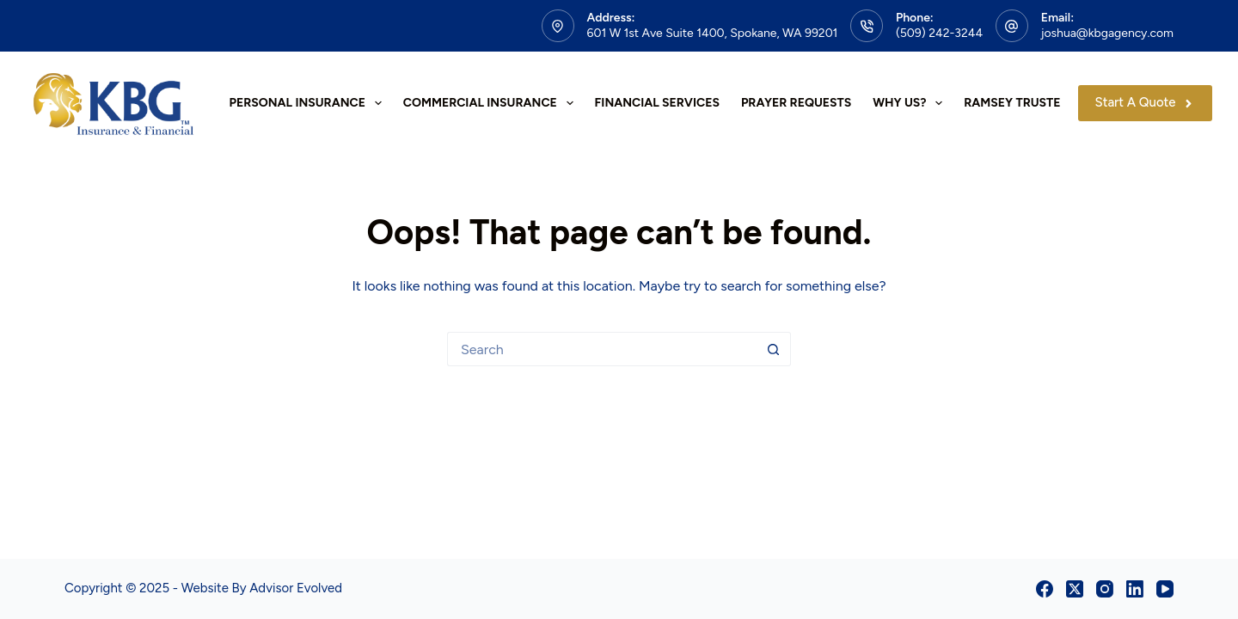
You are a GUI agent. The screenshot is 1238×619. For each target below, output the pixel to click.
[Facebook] (1044, 589)
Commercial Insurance (491, 103)
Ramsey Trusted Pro (1030, 102)
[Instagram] (1104, 589)
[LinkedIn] (1134, 589)
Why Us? (911, 103)
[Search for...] (602, 349)
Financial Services (657, 102)
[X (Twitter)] (1074, 589)
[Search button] (774, 349)
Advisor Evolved (295, 588)
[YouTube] (1165, 589)
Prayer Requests (796, 102)
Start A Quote (1145, 102)
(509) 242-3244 (939, 33)
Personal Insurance (309, 103)
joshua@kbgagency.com (1107, 33)
